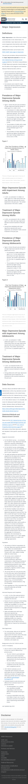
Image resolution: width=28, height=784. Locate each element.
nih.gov (3, 13)
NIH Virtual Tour (5, 767)
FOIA (2, 755)
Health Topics (4, 739)
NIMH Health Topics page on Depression (13, 52)
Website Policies (5, 753)
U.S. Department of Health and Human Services (12, 769)
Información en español (6, 745)
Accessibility (4, 757)
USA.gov (3, 771)
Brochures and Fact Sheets (7, 741)
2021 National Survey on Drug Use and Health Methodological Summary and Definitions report (14, 422)
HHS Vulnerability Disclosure (8, 759)
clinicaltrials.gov (19, 11)
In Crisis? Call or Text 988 (14, 22)
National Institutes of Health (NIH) (9, 765)
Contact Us (3, 743)
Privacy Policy (4, 751)
